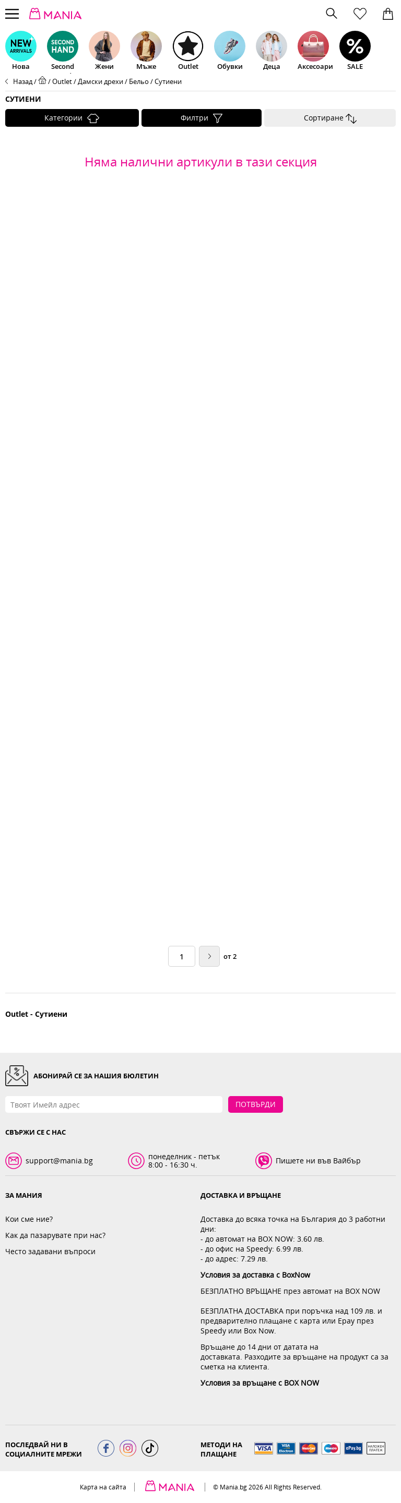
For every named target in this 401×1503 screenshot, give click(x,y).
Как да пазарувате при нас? (55, 1235)
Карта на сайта (103, 1487)
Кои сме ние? (29, 1219)
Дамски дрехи (100, 81)
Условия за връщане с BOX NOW (259, 1383)
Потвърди (255, 1104)
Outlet (62, 81)
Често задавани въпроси (50, 1251)
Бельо (139, 81)
